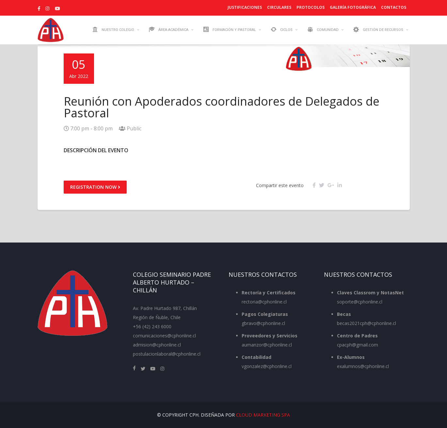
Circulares (279, 7)
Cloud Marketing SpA (263, 415)
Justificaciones (245, 7)
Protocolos (310, 7)
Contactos (393, 7)
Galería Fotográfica (353, 7)
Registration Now (95, 187)
